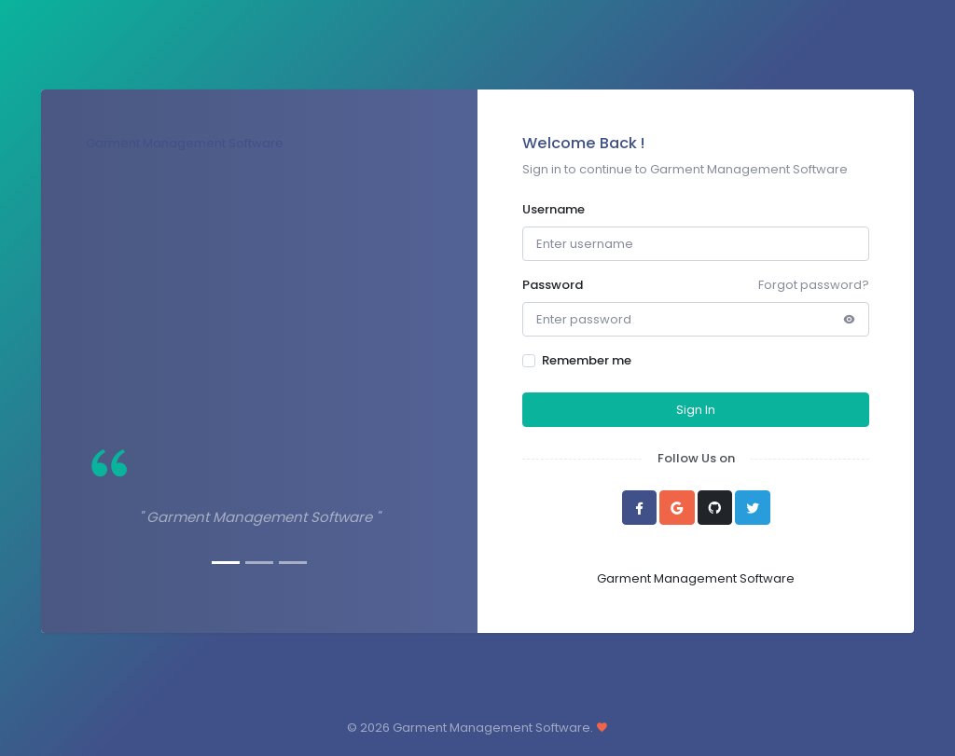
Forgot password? (813, 285)
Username (553, 209)
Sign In (695, 410)
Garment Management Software (185, 143)
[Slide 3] (293, 562)
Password (552, 285)
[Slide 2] (259, 562)
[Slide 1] (226, 562)
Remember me (586, 360)
